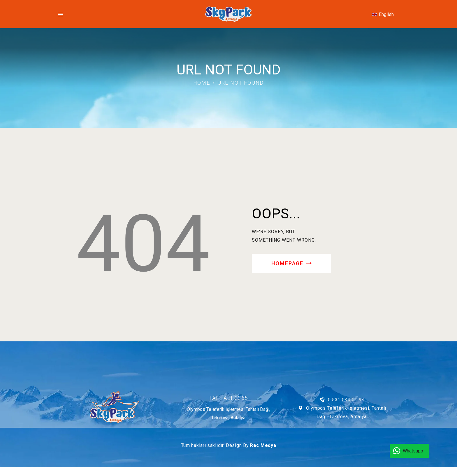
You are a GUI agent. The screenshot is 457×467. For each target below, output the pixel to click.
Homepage (287, 263)
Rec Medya (263, 445)
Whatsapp (413, 451)
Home (201, 83)
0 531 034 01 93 (346, 399)
